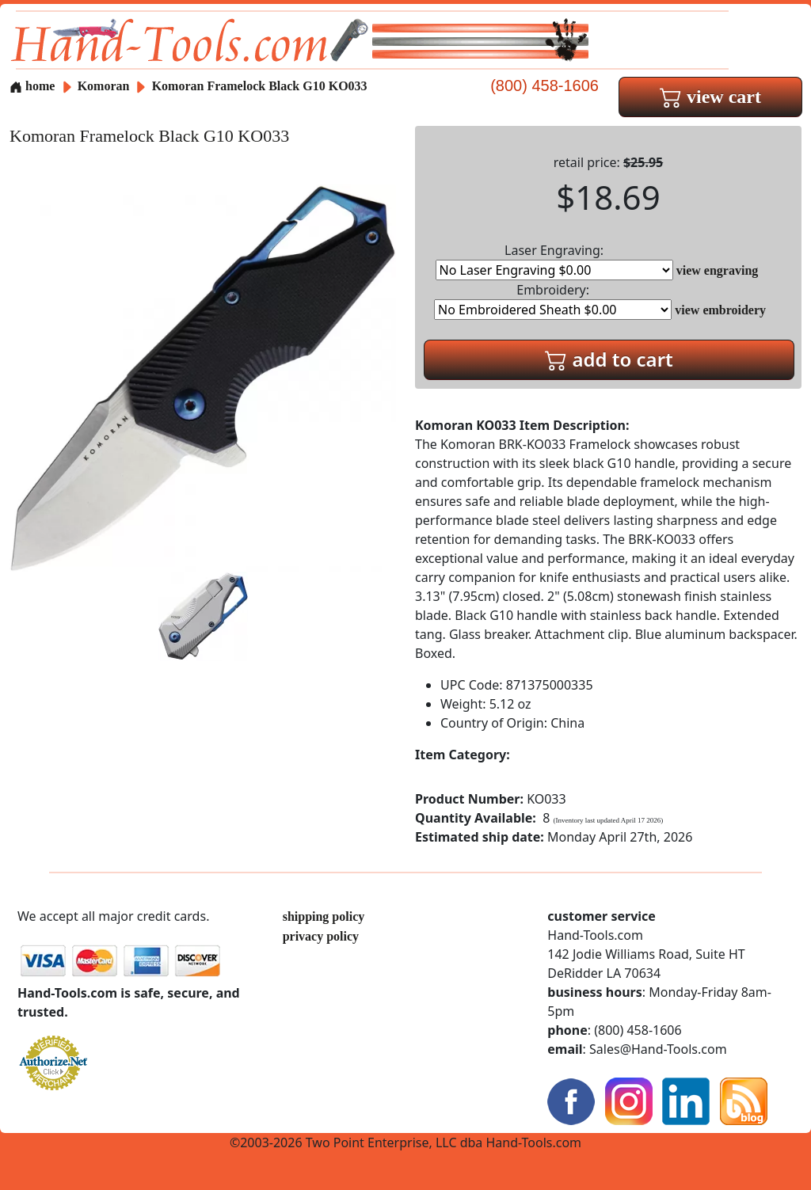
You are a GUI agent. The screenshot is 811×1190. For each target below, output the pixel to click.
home (32, 86)
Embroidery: (553, 300)
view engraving (717, 270)
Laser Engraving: (554, 260)
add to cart (609, 359)
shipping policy (324, 916)
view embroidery (720, 310)
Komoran (105, 86)
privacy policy (321, 936)
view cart (710, 97)
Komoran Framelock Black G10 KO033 (259, 86)
